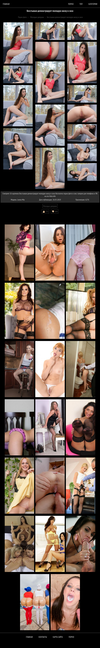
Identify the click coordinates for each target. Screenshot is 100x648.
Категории (93, 4)
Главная (6, 4)
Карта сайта (58, 637)
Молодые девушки (50, 206)
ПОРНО (71, 637)
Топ (81, 4)
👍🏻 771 (45, 211)
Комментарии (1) (8, 215)
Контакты (43, 637)
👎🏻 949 (55, 211)
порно (71, 4)
